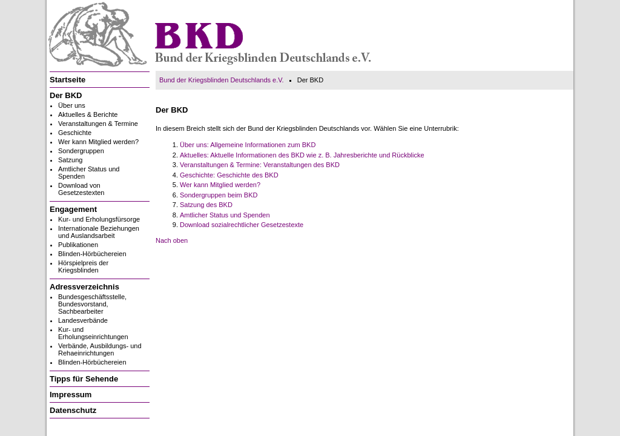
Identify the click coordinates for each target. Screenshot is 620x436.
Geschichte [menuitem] (74, 132)
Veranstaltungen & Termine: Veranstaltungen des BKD (260, 164)
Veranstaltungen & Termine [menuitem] (98, 123)
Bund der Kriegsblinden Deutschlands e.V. (221, 80)
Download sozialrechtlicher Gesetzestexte (241, 224)
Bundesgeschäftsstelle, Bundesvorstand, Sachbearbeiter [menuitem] (92, 304)
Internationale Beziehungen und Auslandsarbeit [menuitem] (98, 232)
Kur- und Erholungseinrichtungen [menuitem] (93, 333)
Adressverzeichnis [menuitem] (84, 286)
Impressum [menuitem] (70, 394)
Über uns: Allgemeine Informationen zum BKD (247, 144)
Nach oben (172, 240)
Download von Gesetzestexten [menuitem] (81, 189)
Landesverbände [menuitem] (83, 320)
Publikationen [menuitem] (78, 244)
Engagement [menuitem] (73, 209)
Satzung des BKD (206, 204)
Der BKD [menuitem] (66, 95)
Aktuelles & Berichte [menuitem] (87, 114)
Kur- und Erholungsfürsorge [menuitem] (99, 219)
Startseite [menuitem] (67, 79)
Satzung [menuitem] (70, 160)
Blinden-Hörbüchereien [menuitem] (92, 253)
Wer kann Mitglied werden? (220, 184)
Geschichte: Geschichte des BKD (229, 175)
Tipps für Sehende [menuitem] (84, 378)
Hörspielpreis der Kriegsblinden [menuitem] (83, 266)
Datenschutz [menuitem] (73, 410)
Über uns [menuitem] (71, 105)
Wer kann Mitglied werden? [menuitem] (98, 141)
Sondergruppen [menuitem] (81, 150)
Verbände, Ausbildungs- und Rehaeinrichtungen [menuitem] (100, 349)
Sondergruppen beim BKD (218, 195)
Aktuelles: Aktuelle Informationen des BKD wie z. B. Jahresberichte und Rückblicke (302, 155)
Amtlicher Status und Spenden (225, 215)
